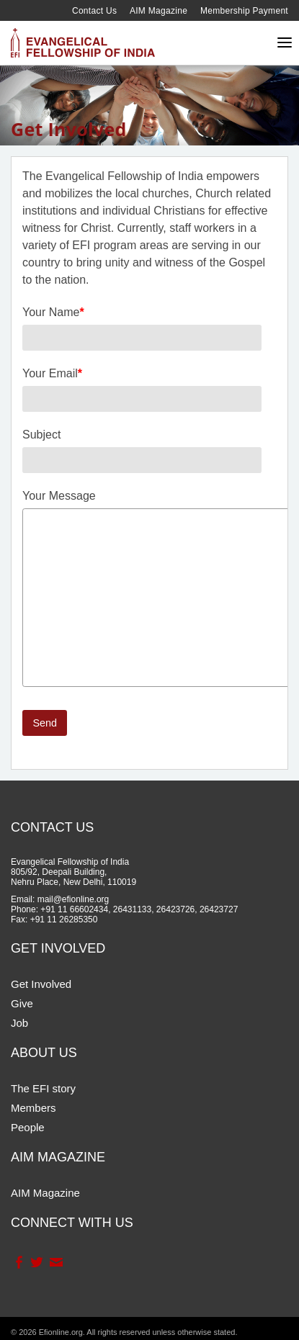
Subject (41, 434)
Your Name (53, 312)
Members (33, 1108)
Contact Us (94, 11)
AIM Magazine (158, 11)
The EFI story (43, 1088)
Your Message (59, 496)
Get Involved (41, 984)
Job (19, 1023)
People (28, 1127)
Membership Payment (244, 11)
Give (22, 1003)
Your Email (52, 373)
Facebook (18, 1262)
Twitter (36, 1262)
